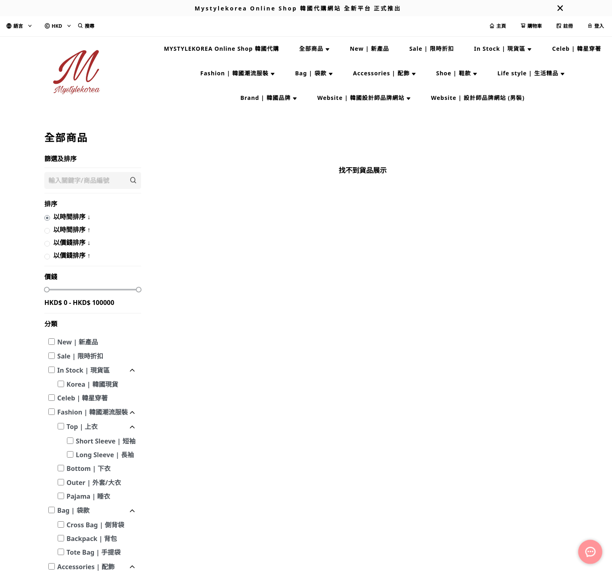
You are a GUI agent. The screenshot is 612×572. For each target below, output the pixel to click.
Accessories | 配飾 (85, 566)
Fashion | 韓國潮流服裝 (92, 412)
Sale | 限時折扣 (80, 356)
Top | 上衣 (82, 426)
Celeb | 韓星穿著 (82, 398)
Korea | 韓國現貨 (92, 384)
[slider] (47, 289)
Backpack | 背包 (92, 538)
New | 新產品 (77, 342)
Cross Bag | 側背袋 (95, 524)
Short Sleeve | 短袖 (105, 441)
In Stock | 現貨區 (83, 370)
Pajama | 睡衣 (88, 496)
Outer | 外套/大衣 (94, 482)
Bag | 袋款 (73, 510)
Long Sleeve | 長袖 (105, 454)
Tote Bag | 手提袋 (94, 552)
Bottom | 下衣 (88, 468)
